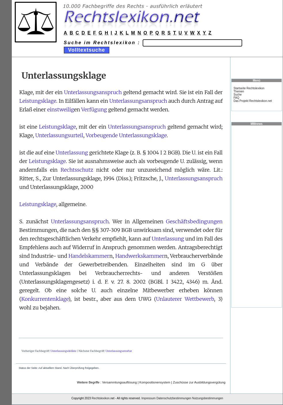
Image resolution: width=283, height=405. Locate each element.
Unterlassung (72, 152)
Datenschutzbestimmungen (173, 398)
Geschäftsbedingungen (194, 221)
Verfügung (94, 109)
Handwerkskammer (139, 256)
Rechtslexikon (101, 398)
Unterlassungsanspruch (93, 92)
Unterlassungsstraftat (119, 350)
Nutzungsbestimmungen (207, 398)
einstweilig (60, 109)
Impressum (149, 398)
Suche (238, 94)
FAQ (236, 97)
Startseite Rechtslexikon (249, 88)
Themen (239, 91)
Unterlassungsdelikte (64, 350)
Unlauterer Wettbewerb (185, 299)
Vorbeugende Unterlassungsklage (126, 135)
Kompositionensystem (155, 382)
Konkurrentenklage (44, 299)
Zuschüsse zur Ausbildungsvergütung (199, 382)
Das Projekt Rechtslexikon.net (253, 100)
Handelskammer (88, 256)
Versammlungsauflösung (119, 382)
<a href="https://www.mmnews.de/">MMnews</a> (257, 216)
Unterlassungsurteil (59, 135)
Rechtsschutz (77, 169)
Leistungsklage (37, 101)
